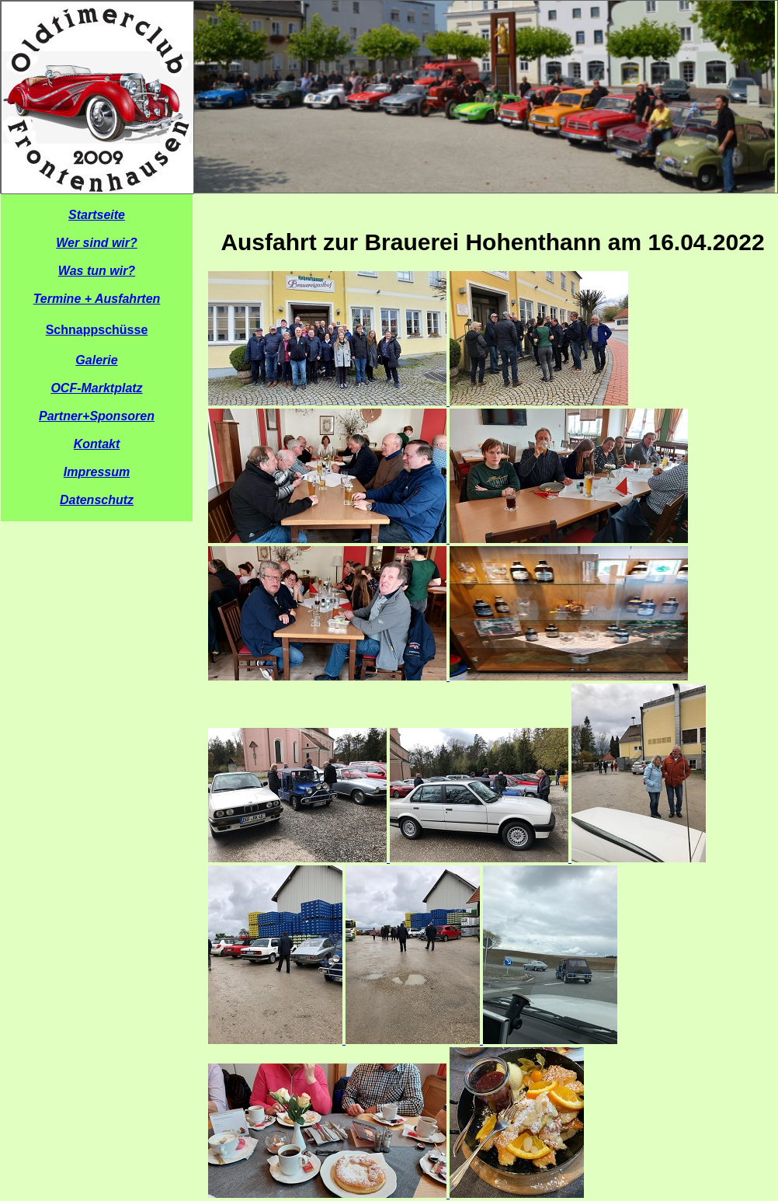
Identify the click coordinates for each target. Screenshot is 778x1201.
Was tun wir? (96, 270)
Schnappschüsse (97, 329)
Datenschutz (97, 500)
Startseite (96, 214)
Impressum (97, 472)
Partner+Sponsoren (97, 416)
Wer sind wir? (96, 242)
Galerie (96, 360)
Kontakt (97, 444)
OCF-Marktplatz (96, 388)
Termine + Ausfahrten (97, 298)
